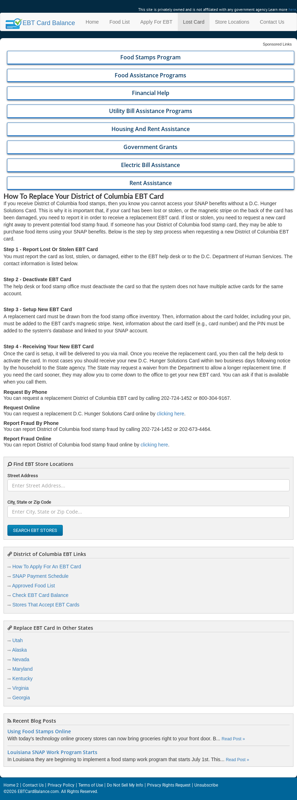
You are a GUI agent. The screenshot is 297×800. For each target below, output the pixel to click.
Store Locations (232, 22)
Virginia (20, 688)
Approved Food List (33, 585)
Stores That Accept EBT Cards (45, 605)
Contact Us (272, 22)
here (292, 9)
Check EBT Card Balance (40, 595)
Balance (40, 22)
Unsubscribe (206, 785)
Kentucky (22, 678)
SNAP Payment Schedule (40, 576)
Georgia (21, 697)
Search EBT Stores (35, 530)
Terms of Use (90, 785)
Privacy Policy (61, 785)
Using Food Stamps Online (39, 731)
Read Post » (233, 738)
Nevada (20, 659)
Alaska (19, 650)
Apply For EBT (156, 22)
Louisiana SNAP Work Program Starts (52, 752)
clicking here (170, 413)
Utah (17, 640)
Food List (119, 22)
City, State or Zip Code (29, 502)
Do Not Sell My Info (125, 785)
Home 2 (11, 785)
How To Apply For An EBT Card (46, 566)
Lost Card (194, 22)
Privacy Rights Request (168, 785)
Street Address (22, 475)
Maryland (22, 669)
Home (92, 22)
